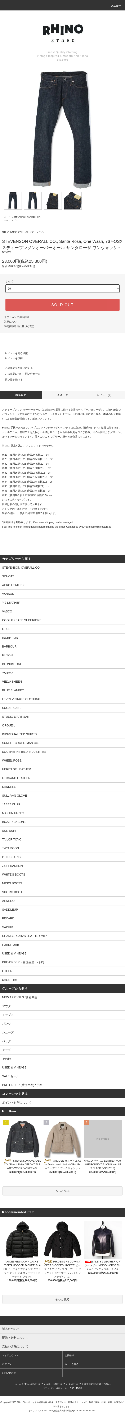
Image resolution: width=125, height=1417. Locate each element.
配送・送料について (55, 1384)
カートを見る (72, 1364)
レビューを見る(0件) (14, 353)
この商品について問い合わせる (20, 373)
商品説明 (20, 395)
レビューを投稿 (11, 358)
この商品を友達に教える (16, 367)
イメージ (62, 395)
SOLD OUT (62, 305)
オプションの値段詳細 (16, 317)
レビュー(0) (104, 395)
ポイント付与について (16, 1102)
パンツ (16, 220)
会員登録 (69, 1355)
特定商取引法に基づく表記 (19, 326)
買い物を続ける (11, 379)
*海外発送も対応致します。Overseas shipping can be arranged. (38, 522)
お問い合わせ (9, 1372)
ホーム (7, 217)
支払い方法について (33, 1384)
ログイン (6, 1364)
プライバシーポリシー (53, 1388)
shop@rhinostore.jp (100, 526)
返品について (11, 321)
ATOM (79, 1388)
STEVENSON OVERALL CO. (27, 217)
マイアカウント (10, 1355)
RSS (72, 1388)
